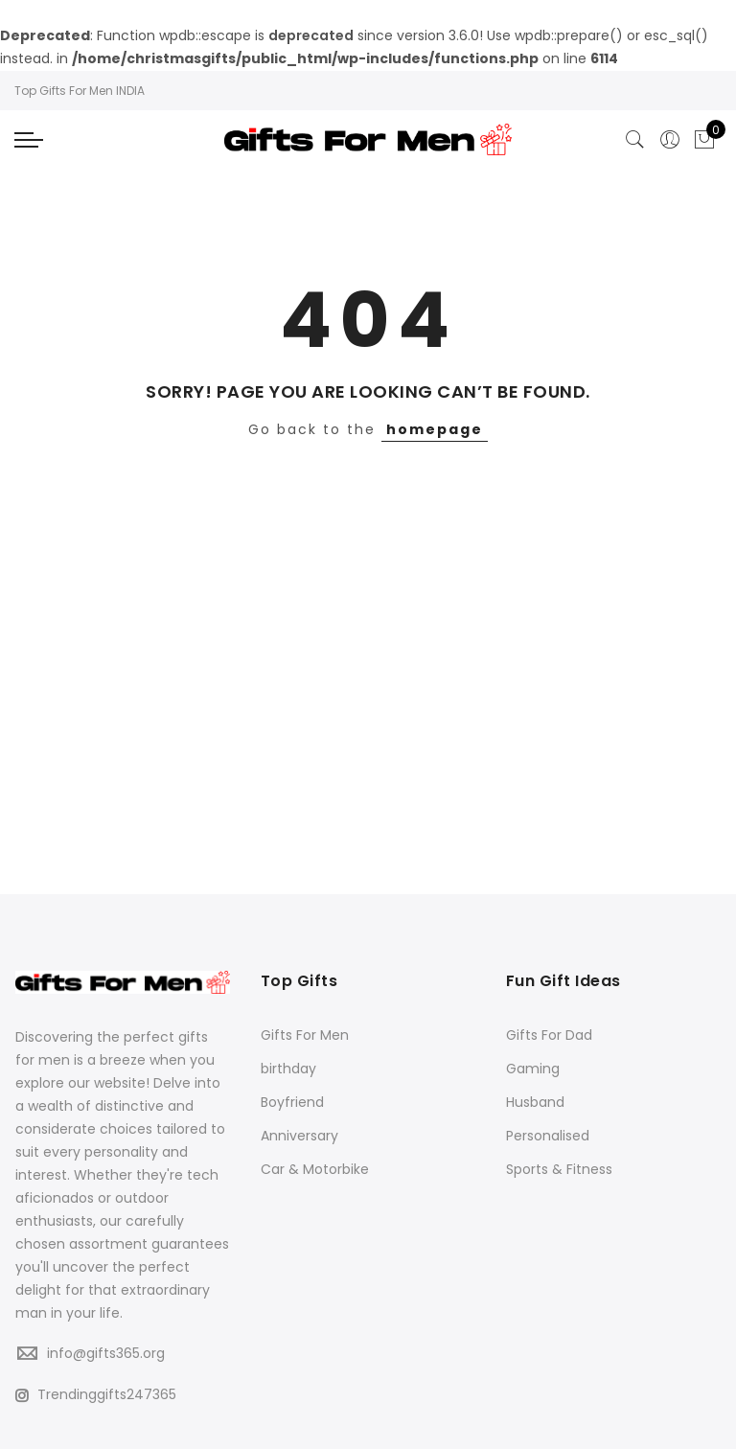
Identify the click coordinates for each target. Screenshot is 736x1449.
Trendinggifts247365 (95, 1394)
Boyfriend (292, 1102)
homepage (434, 429)
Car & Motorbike (315, 1169)
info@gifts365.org (106, 1353)
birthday (288, 1068)
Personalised (547, 1135)
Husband (535, 1102)
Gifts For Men (305, 1035)
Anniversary (299, 1135)
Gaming (533, 1068)
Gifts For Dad (549, 1035)
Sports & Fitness (559, 1169)
